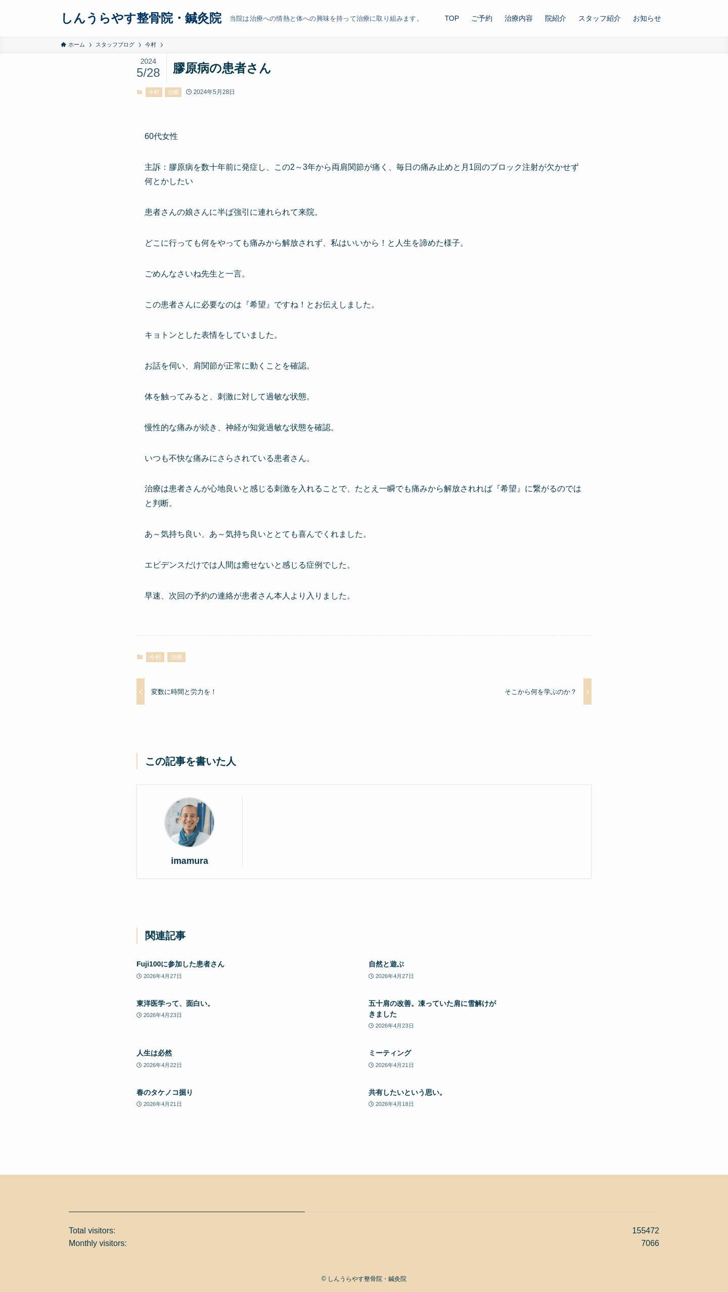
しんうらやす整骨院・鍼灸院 (141, 18)
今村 (153, 92)
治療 (173, 92)
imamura (189, 861)
